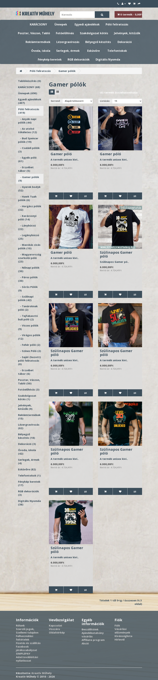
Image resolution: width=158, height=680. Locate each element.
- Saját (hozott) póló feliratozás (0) (29, 360)
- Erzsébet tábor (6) (26, 371)
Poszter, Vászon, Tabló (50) (29, 381)
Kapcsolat (55, 625)
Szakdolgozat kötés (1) (27, 397)
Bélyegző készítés (98, 42)
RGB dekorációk (79, 59)
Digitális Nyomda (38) (29, 502)
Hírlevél (120, 639)
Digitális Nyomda (108, 59)
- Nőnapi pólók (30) (28, 269)
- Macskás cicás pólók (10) (29, 246)
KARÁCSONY (38, 24)
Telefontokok (117, 51)
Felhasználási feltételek (24, 637)
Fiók (117, 625)
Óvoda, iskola (40, 51)
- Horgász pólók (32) (29, 207)
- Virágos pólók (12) (29, 336)
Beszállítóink (90, 629)
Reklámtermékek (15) (29, 416)
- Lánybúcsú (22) (27, 227)
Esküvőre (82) (27, 469)
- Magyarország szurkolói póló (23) (29, 258)
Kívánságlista (123, 636)
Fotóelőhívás (65, 33)
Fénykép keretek (50, 59)
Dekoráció (125, 42)
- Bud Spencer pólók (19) (28, 140)
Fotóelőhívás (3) (28, 389)
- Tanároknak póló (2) (28, 307)
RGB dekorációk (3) (28, 492)
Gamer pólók (67, 71)
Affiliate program (93, 640)
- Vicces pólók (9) (28, 327)
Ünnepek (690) (27, 93)
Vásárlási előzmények (122, 630)
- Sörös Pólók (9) (28, 288)
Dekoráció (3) (27, 444)
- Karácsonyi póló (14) (27, 217)
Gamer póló (61, 154)
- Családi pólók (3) (29, 149)
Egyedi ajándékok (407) (29, 101)
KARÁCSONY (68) (29, 87)
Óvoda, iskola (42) (27, 451)
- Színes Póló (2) (29, 351)
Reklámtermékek (38, 42)
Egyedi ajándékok (87, 24)
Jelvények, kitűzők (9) (25, 407)
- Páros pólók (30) (28, 278)
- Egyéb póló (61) (27, 159)
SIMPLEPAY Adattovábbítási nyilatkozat (27, 657)
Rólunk (20, 625)
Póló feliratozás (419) (28, 110)
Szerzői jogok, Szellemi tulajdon (27, 630)
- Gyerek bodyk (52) (29, 188)
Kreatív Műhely (42, 673)
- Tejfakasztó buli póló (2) (28, 317)
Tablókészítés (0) (29, 81)
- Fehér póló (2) (29, 344)
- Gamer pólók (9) (28, 178)
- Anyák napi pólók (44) (27, 120)
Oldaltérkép (57, 632)
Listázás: (105, 100)
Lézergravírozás (67, 42)
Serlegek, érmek (68, 51)
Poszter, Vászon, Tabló (34, 33)
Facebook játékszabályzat (26, 648)
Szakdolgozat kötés (94, 33)
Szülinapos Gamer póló (116, 254)
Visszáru (54, 629)
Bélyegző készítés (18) (26, 435)
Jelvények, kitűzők (127, 33)
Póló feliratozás (117, 24)
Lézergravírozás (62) (28, 426)
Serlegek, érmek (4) (28, 461)
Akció (85, 643)
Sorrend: (55, 100)
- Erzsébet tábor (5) (26, 168)
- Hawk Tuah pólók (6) (27, 198)
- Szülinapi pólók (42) (25, 298)
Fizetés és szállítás (28, 643)
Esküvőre (93, 51)
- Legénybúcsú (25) (28, 236)
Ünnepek (60, 24)
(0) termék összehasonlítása (119, 92)
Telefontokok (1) (29, 475)
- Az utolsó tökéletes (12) (27, 130)
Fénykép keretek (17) (29, 483)
